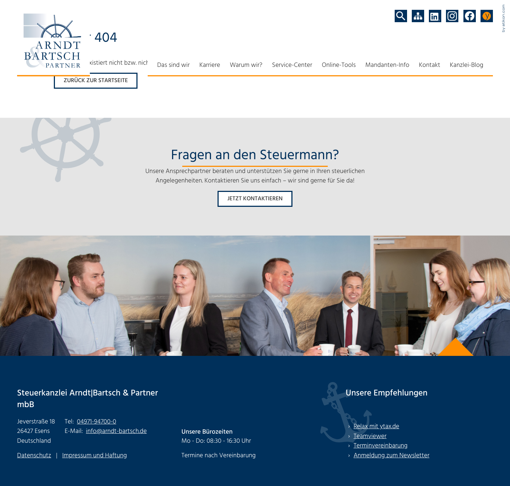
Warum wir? (246, 65)
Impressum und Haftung (94, 455)
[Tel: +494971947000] (96, 422)
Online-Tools (339, 65)
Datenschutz (34, 455)
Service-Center (292, 65)
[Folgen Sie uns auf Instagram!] (452, 16)
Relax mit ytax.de (376, 426)
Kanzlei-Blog (466, 65)
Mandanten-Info (387, 65)
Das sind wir (173, 65)
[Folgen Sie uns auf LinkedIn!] (435, 16)
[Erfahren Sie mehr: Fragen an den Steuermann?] (255, 199)
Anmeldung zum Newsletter (392, 455)
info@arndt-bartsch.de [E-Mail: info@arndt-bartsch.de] (116, 432)
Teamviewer (370, 436)
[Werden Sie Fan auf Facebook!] (469, 16)
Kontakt (430, 65)
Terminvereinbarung (381, 446)
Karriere (209, 65)
